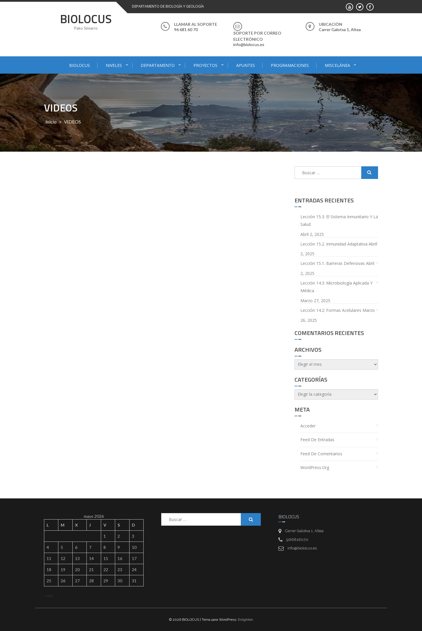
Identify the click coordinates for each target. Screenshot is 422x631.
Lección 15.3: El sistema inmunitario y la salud (339, 220)
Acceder (308, 426)
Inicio (51, 121)
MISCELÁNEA (337, 65)
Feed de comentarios (321, 453)
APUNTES (245, 65)
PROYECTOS (205, 65)
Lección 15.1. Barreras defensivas (332, 263)
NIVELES (114, 65)
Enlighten (245, 620)
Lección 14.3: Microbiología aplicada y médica (336, 287)
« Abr (48, 595)
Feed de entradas (317, 439)
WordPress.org (314, 467)
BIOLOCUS (86, 19)
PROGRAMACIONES (290, 65)
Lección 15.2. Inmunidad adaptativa (333, 244)
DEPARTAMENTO (158, 65)
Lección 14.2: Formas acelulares (330, 310)
